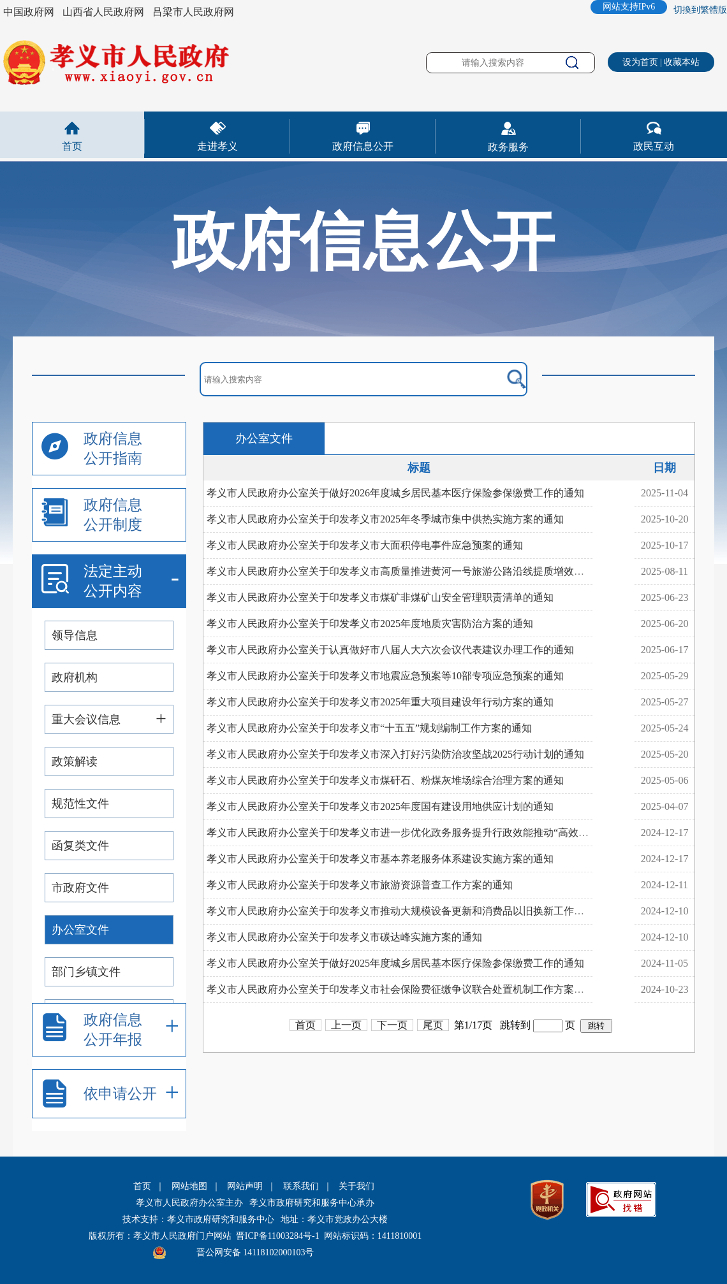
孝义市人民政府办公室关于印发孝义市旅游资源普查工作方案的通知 (360, 884)
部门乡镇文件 (86, 971)
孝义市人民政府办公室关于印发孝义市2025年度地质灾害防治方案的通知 (370, 623)
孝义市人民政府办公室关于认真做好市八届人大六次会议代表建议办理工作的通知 (390, 649)
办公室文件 (80, 929)
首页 (72, 146)
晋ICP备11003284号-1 (277, 1236)
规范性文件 (80, 803)
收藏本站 (682, 62)
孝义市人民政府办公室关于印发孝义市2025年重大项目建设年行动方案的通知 (380, 701)
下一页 (392, 1025)
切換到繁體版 (700, 10)
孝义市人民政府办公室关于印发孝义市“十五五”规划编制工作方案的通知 (369, 728)
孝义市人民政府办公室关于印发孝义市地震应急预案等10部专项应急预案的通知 (385, 675)
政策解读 (75, 761)
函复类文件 (80, 845)
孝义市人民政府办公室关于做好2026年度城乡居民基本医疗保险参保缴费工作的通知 (395, 492)
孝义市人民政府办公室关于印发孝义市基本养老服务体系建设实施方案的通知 (380, 858)
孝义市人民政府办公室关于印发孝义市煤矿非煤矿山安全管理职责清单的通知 (380, 597)
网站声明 (245, 1186)
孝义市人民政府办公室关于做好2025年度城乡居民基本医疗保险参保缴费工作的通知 (395, 963)
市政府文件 (80, 887)
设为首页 (640, 62)
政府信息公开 (362, 146)
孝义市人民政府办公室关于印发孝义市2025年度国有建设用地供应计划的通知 (380, 806)
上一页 (346, 1025)
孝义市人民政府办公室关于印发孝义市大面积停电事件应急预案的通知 (365, 545)
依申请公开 (120, 1094)
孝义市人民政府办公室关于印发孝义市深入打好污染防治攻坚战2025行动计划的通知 (395, 754)
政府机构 (75, 677)
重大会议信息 (86, 719)
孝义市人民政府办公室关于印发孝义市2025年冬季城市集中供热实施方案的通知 (385, 519)
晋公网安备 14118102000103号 (255, 1252)
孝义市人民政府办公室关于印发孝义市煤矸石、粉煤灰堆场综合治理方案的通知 (385, 780)
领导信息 (75, 635)
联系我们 (301, 1186)
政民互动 (653, 146)
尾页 (433, 1025)
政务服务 (508, 146)
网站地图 (189, 1186)
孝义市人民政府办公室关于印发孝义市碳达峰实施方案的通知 (344, 937)
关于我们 (356, 1186)
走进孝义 (217, 146)
